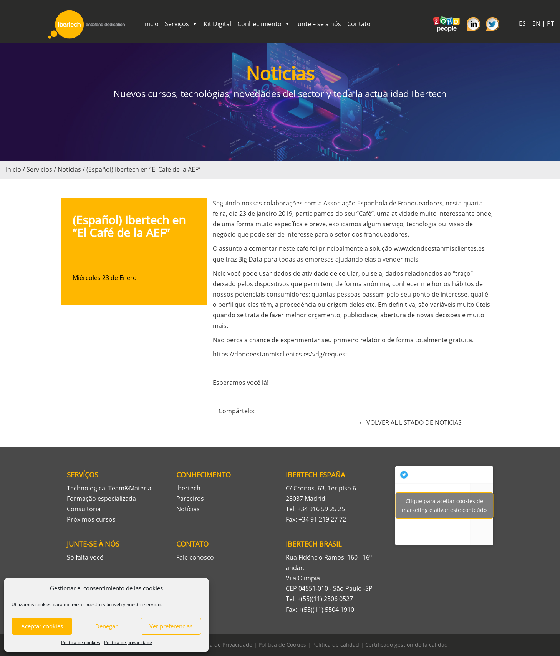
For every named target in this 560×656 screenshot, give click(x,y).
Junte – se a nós (318, 24)
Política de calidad (335, 644)
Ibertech (188, 488)
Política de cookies (80, 642)
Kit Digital (217, 24)
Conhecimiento (263, 24)
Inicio (151, 24)
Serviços (181, 24)
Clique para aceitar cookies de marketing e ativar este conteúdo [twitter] (444, 505)
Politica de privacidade (128, 642)
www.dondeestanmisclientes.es (439, 248)
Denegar (106, 626)
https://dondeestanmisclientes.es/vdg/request (280, 354)
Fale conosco (195, 557)
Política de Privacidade (223, 644)
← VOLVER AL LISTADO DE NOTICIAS (410, 422)
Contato (359, 24)
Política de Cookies (282, 644)
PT (550, 23)
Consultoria (84, 509)
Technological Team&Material (110, 488)
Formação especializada (101, 498)
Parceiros (190, 498)
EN (536, 23)
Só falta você (85, 557)
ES (522, 23)
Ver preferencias (170, 626)
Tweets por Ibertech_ (444, 505)
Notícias (188, 509)
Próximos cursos (91, 519)
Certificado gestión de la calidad (406, 644)
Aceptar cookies (42, 626)
